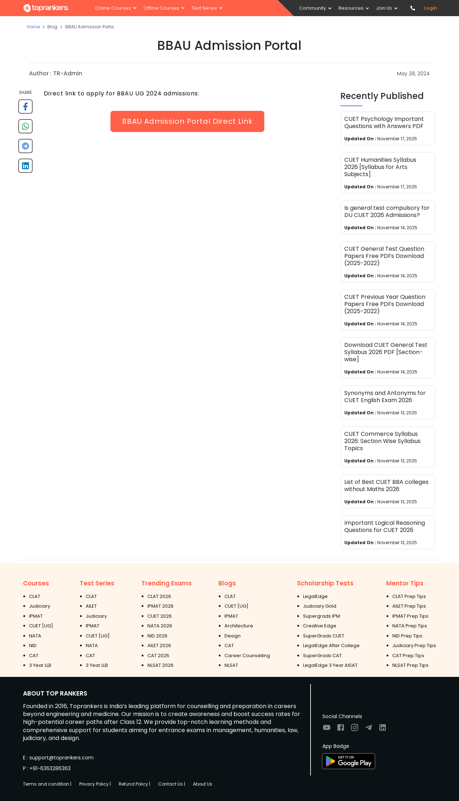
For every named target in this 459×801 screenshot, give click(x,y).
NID (33, 645)
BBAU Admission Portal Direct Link (187, 121)
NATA (35, 635)
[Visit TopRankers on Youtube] (326, 730)
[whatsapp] (25, 129)
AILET (91, 606)
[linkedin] (25, 168)
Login (430, 8)
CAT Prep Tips (408, 655)
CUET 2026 (159, 616)
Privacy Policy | (95, 784)
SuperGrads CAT (322, 655)
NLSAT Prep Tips (410, 665)
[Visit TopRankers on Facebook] (340, 730)
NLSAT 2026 (160, 665)
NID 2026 (157, 635)
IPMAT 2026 (160, 606)
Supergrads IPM (321, 616)
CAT (33, 655)
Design (232, 635)
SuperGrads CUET (323, 635)
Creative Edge (319, 625)
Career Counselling (247, 655)
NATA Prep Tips (409, 625)
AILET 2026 (159, 645)
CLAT (34, 596)
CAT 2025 (158, 655)
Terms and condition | (47, 784)
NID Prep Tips (407, 635)
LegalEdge (315, 596)
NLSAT (231, 665)
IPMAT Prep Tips (410, 616)
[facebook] (25, 109)
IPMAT (36, 616)
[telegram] (25, 149)
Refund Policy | (134, 784)
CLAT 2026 (159, 596)
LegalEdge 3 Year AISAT (330, 665)
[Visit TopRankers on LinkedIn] (382, 730)
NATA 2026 (159, 625)
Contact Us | (171, 784)
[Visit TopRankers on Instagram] (354, 730)
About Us (202, 784)
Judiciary (39, 606)
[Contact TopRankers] (412, 8)
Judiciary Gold (319, 606)
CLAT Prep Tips (409, 596)
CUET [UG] (41, 625)
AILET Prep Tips (409, 606)
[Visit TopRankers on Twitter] (368, 730)
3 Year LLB (40, 665)
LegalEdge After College (331, 645)
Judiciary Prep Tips (414, 645)
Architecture (238, 625)
